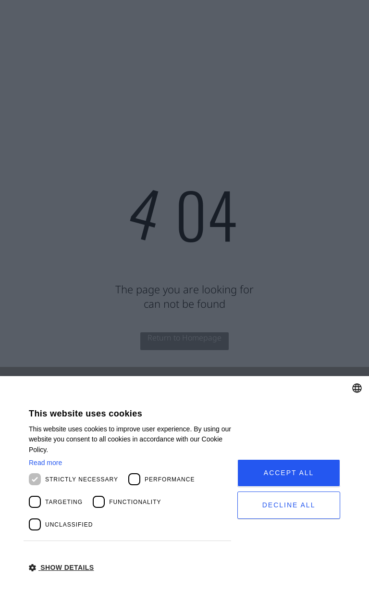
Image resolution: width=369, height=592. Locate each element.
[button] (130, 567)
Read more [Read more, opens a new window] (45, 462)
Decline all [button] (289, 505)
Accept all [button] (289, 473)
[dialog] (184, 484)
